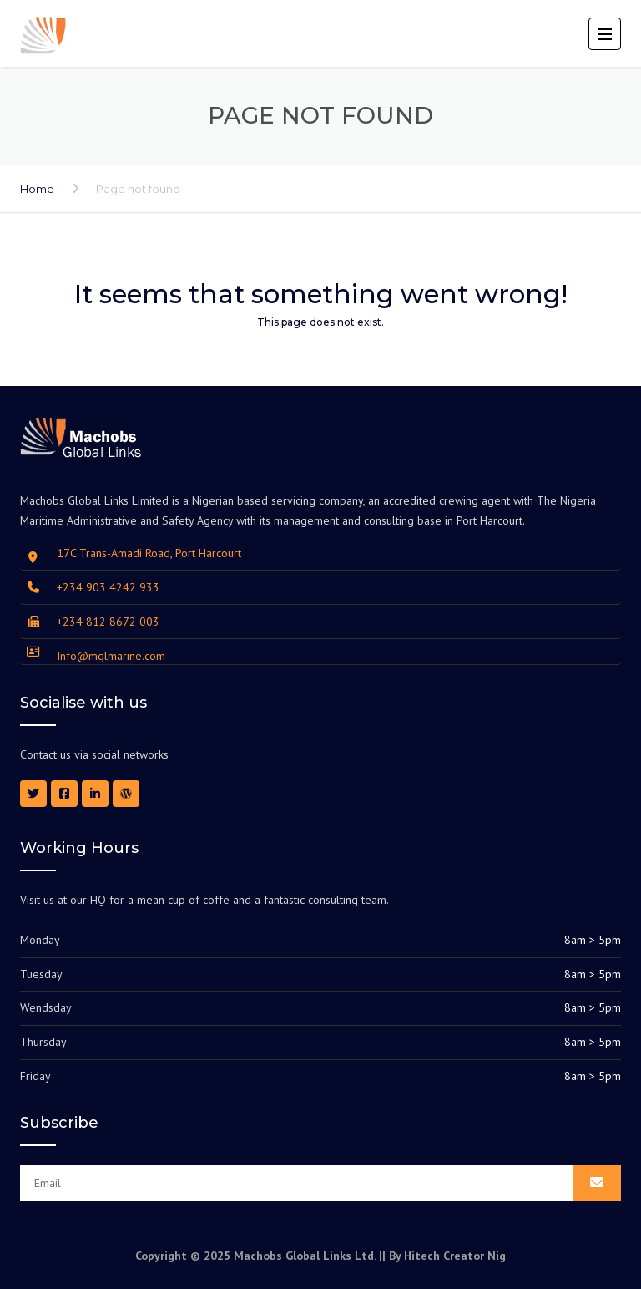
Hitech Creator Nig (455, 1255)
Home (37, 188)
